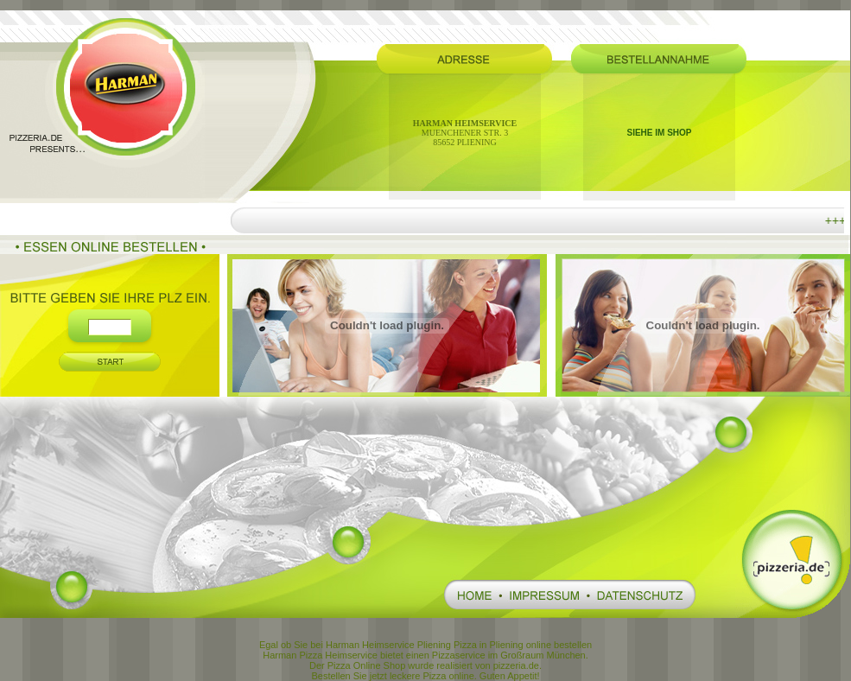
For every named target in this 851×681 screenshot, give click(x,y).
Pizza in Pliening (489, 645)
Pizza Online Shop (366, 665)
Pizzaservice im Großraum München (509, 655)
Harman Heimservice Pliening (388, 645)
